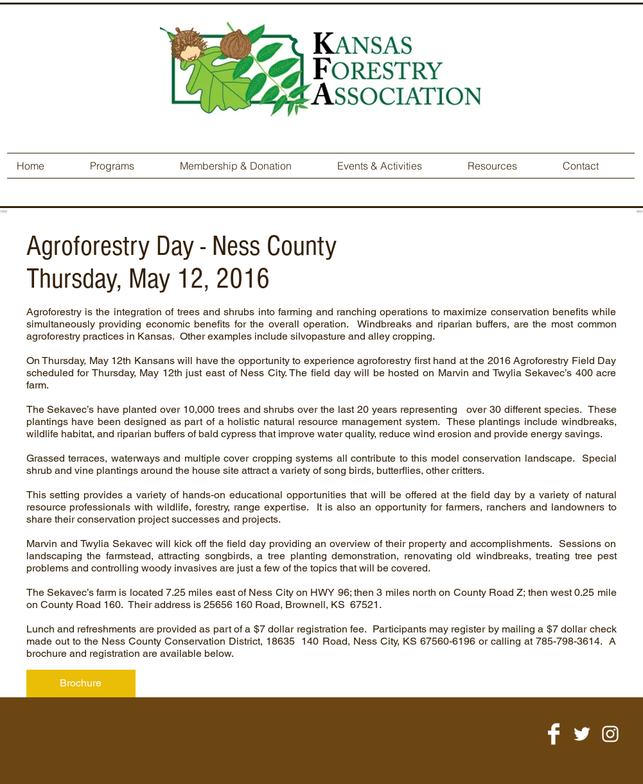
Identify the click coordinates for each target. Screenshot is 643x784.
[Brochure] (81, 683)
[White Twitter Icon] (582, 734)
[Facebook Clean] (554, 734)
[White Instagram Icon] (610, 734)
